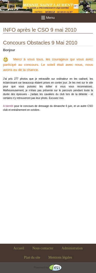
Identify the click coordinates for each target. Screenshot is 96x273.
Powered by (48, 267)
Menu (48, 17)
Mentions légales (60, 257)
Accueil (18, 248)
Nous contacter (43, 248)
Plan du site (32, 257)
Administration (71, 248)
